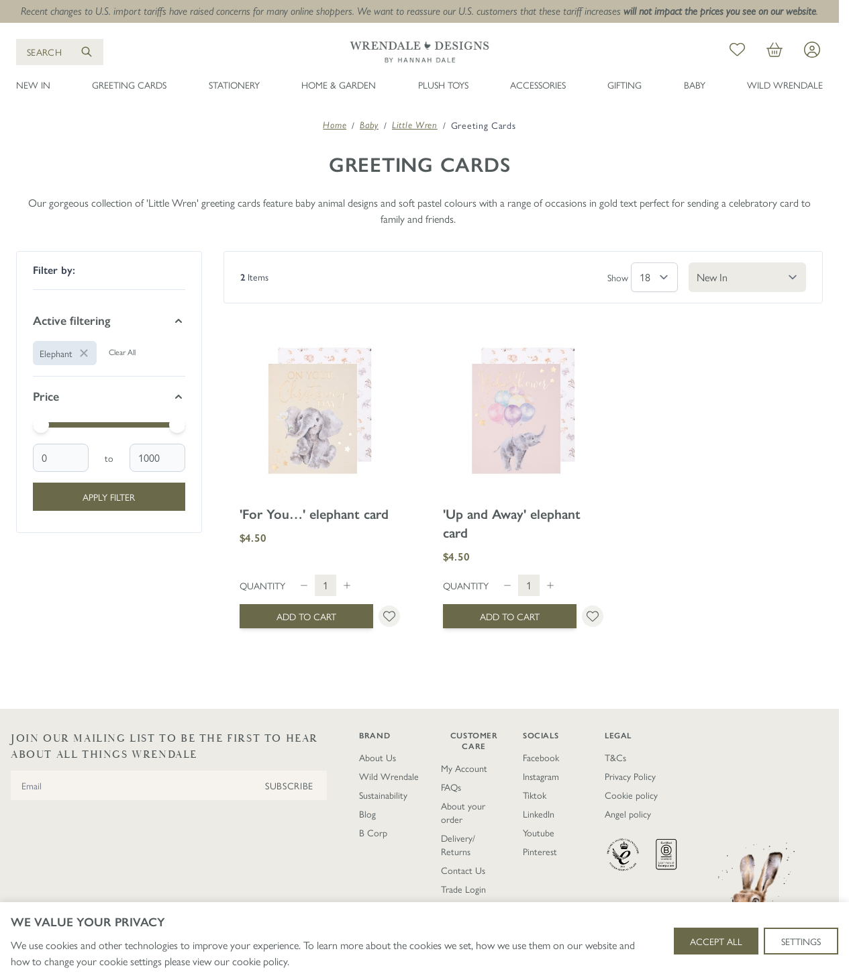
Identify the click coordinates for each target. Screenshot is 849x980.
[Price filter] (109, 396)
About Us (377, 757)
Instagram (541, 776)
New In (33, 84)
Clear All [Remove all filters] (122, 352)
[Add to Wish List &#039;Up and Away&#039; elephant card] (592, 616)
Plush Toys (443, 84)
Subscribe (289, 785)
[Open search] (59, 52)
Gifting (624, 84)
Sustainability (383, 794)
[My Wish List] (737, 51)
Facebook (541, 757)
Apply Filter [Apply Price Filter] (109, 496)
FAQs (451, 786)
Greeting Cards (129, 84)
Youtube (538, 832)
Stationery (234, 84)
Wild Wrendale (785, 84)
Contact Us (463, 870)
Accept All (716, 941)
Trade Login (463, 888)
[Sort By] (747, 277)
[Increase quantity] (347, 585)
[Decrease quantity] (304, 585)
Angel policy (628, 813)
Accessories (538, 84)
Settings (801, 941)
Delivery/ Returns (458, 844)
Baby (694, 84)
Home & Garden (338, 84)
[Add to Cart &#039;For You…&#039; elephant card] (306, 616)
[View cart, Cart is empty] (774, 51)
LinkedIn (538, 813)
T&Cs (615, 757)
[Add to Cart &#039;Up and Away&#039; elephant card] (510, 616)
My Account (464, 768)
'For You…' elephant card (314, 514)
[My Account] (812, 49)
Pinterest (540, 851)
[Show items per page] (654, 277)
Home (334, 124)
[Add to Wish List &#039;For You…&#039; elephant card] (389, 616)
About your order (463, 812)
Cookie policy (631, 794)
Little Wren (415, 124)
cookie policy (259, 961)
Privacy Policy (630, 776)
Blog (367, 813)
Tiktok (534, 794)
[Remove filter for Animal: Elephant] (65, 353)
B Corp (373, 832)
